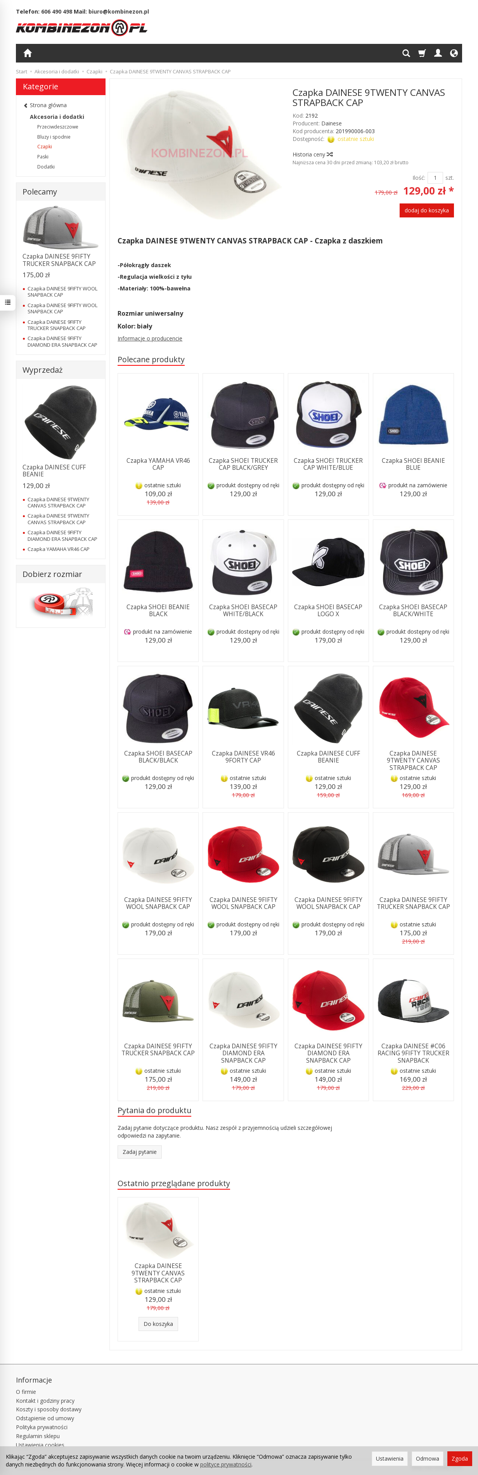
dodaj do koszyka (427, 210)
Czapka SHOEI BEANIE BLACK (158, 610)
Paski (42, 156)
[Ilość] (435, 178)
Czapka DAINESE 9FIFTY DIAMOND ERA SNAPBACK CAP (243, 1053)
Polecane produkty (151, 359)
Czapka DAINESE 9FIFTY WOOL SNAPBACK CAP (158, 903)
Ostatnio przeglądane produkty (174, 1183)
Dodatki (46, 166)
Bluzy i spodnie (54, 137)
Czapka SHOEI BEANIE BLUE (413, 464)
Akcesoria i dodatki (57, 116)
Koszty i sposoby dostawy (48, 1409)
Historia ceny (312, 154)
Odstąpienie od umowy (45, 1418)
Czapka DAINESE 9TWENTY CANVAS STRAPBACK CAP (413, 760)
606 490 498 (56, 11)
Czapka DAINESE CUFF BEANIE (328, 756)
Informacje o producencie (150, 338)
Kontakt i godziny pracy (45, 1400)
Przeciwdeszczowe (57, 126)
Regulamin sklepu (38, 1436)
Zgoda (460, 1458)
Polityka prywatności (42, 1427)
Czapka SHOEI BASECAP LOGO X (328, 610)
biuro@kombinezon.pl (118, 11)
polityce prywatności (225, 1464)
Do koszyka (158, 1323)
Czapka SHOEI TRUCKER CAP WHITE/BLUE (328, 464)
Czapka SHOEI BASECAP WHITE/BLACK (243, 610)
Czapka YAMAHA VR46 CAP (158, 464)
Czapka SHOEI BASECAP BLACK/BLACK (158, 756)
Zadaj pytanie (140, 1151)
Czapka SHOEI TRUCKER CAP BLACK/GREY (243, 464)
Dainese (331, 123)
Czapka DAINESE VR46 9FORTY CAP (243, 756)
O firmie (26, 1391)
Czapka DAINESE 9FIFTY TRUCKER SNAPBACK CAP (413, 903)
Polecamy (40, 191)
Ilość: (418, 177)
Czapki (44, 146)
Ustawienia (390, 1458)
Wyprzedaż (42, 370)
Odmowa (427, 1458)
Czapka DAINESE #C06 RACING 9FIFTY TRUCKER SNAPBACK (413, 1053)
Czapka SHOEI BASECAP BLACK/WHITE (413, 610)
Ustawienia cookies (40, 1445)
